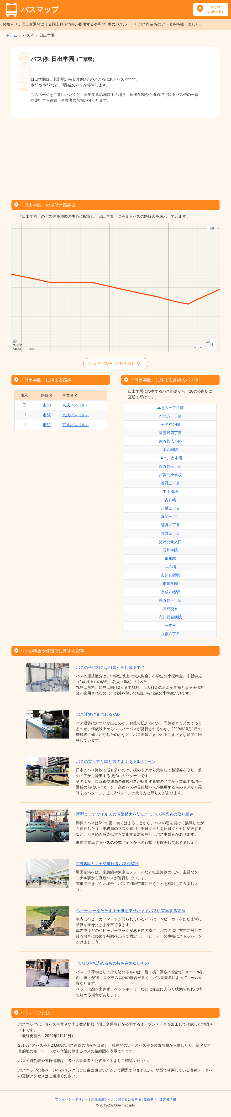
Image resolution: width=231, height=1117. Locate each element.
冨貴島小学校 (170, 474)
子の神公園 (170, 424)
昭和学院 (170, 550)
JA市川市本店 (170, 458)
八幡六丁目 (170, 634)
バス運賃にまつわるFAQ (98, 714)
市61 (47, 424)
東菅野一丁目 (170, 600)
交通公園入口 (170, 541)
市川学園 (170, 583)
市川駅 (170, 558)
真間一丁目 (170, 516)
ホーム (11, 35)
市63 (47, 405)
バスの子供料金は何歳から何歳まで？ (110, 667)
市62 (47, 415)
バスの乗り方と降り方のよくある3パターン (115, 761)
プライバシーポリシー (71, 1099)
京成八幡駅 (170, 592)
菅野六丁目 (170, 525)
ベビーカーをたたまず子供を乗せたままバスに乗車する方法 (130, 910)
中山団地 (170, 491)
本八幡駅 (170, 449)
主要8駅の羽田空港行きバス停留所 (107, 863)
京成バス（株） (75, 405)
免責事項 (150, 1099)
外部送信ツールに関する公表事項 (116, 1099)
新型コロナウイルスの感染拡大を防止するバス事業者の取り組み (135, 814)
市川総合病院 (170, 617)
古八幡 (170, 500)
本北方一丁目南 (170, 408)
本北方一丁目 (170, 416)
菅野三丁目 (170, 483)
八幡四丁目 (170, 508)
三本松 (170, 625)
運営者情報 (167, 1099)
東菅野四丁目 (170, 433)
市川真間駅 (170, 575)
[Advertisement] (115, 157)
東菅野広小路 (170, 441)
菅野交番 (170, 608)
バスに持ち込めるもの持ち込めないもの (112, 963)
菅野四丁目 (170, 533)
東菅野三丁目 (170, 466)
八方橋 (170, 567)
